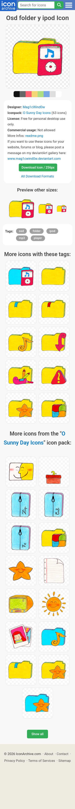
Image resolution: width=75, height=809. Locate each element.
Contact (62, 754)
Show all (37, 734)
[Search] (59, 5)
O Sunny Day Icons (37, 113)
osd (21, 231)
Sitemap (64, 761)
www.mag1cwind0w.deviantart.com (34, 159)
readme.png (34, 136)
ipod (52, 231)
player (38, 238)
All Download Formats (37, 176)
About (48, 754)
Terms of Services (41, 761)
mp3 (22, 238)
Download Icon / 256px (38, 167)
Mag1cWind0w (34, 107)
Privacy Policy (14, 761)
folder (36, 231)
